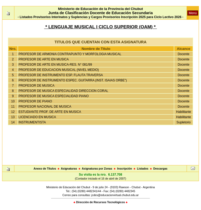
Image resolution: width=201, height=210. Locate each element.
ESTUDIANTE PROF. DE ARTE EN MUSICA (50, 112)
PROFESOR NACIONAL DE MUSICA (45, 106)
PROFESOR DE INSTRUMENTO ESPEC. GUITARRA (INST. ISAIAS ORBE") (73, 80)
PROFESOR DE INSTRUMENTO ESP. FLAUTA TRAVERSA (61, 75)
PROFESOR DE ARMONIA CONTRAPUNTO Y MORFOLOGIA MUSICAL (70, 54)
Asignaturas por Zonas (97, 168)
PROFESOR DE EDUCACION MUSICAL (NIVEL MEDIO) (59, 70)
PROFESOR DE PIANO (35, 101)
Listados (142, 168)
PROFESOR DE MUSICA (36, 85)
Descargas (160, 168)
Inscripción (124, 168)
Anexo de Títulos (45, 168)
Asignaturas (69, 168)
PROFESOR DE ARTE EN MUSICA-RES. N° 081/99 (55, 64)
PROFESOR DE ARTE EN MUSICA (44, 59)
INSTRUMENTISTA (32, 122)
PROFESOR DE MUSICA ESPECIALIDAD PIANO (54, 96)
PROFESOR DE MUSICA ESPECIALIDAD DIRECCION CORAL (63, 91)
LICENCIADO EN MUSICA (37, 117)
